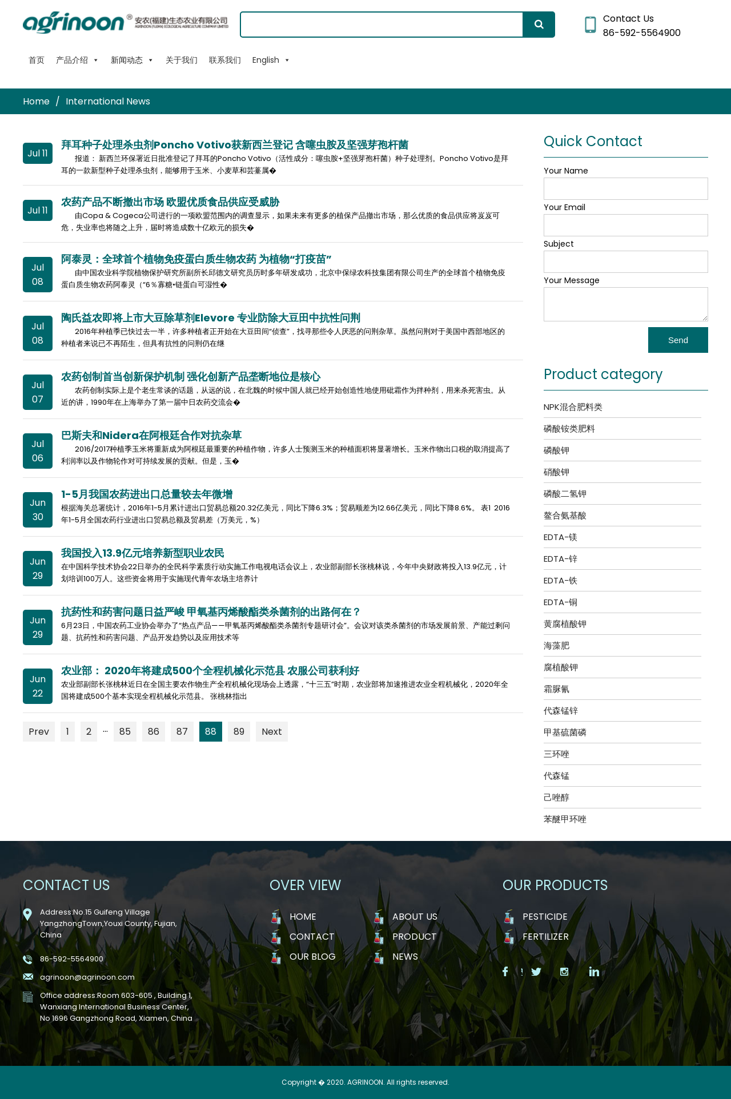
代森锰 (556, 776)
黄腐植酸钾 (565, 624)
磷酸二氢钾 (565, 494)
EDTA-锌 (560, 559)
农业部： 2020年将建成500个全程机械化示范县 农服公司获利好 (210, 670)
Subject (559, 243)
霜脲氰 (556, 689)
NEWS (405, 956)
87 (182, 731)
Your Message (572, 280)
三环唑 (556, 754)
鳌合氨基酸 (565, 515)
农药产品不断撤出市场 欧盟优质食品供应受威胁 (170, 202)
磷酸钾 (556, 450)
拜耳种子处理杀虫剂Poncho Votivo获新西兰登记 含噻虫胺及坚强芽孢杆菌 (234, 145)
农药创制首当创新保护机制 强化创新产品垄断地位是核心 (190, 376)
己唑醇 (556, 797)
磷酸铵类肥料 (569, 428)
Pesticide (545, 916)
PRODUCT (414, 936)
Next (272, 731)
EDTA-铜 (560, 602)
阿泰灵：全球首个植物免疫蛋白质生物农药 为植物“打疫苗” (196, 259)
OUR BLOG (313, 956)
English (271, 60)
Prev (39, 731)
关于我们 (182, 60)
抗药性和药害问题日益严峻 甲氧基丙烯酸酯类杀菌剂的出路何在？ (211, 612)
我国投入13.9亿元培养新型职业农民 (142, 553)
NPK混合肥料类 (573, 407)
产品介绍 (77, 60)
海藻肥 (556, 645)
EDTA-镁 (560, 537)
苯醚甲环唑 (565, 819)
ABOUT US (414, 916)
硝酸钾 (556, 472)
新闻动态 (132, 60)
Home (36, 101)
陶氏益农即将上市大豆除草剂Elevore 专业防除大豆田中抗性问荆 (210, 318)
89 (239, 731)
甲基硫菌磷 (565, 732)
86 (153, 731)
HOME (303, 916)
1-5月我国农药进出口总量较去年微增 (146, 494)
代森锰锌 (561, 710)
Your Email (564, 207)
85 (125, 731)
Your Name (566, 170)
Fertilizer (546, 936)
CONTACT (312, 936)
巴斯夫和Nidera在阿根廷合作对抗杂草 (151, 435)
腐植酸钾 (561, 667)
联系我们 (225, 60)
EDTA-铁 (560, 580)
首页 (37, 60)
